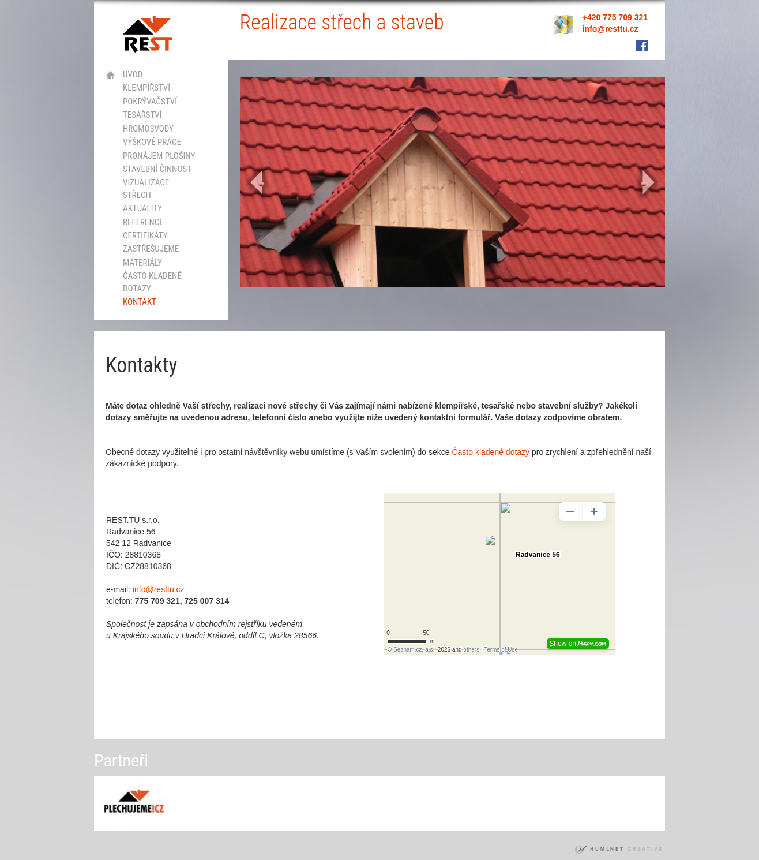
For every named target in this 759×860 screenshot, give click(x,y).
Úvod (132, 74)
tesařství (142, 115)
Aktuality (142, 208)
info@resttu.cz (159, 589)
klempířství (146, 88)
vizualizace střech (146, 188)
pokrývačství (150, 101)
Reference (143, 222)
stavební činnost (157, 169)
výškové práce (152, 142)
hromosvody (148, 129)
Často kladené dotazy (152, 282)
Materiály (142, 262)
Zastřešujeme (151, 249)
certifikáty (145, 235)
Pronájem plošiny (159, 156)
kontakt (139, 302)
